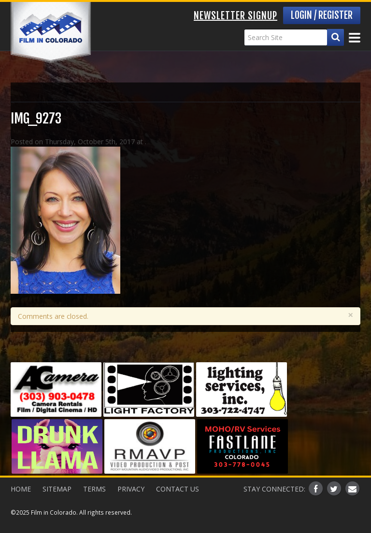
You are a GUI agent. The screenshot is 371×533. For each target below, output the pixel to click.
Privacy (130, 488)
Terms (94, 488)
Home (21, 488)
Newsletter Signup (235, 16)
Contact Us (177, 488)
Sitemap (57, 488)
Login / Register (322, 15)
